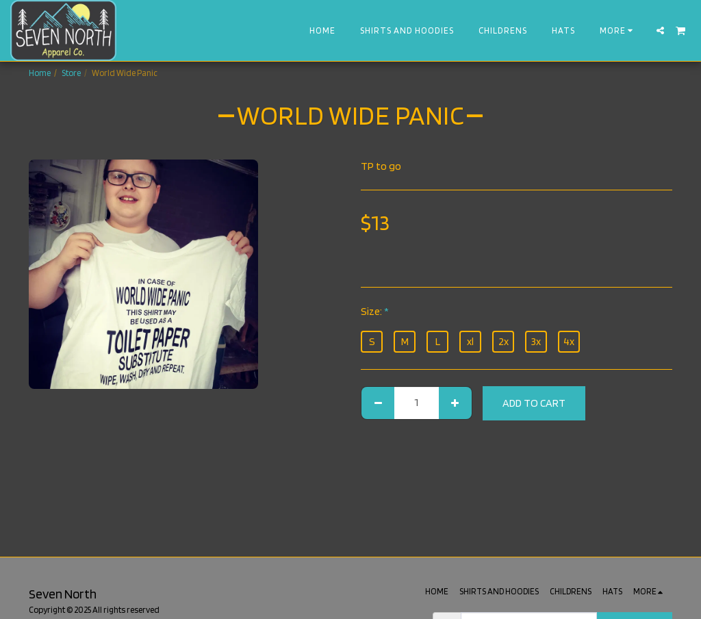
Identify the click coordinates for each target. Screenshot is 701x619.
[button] (660, 30)
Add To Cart (533, 402)
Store (71, 73)
